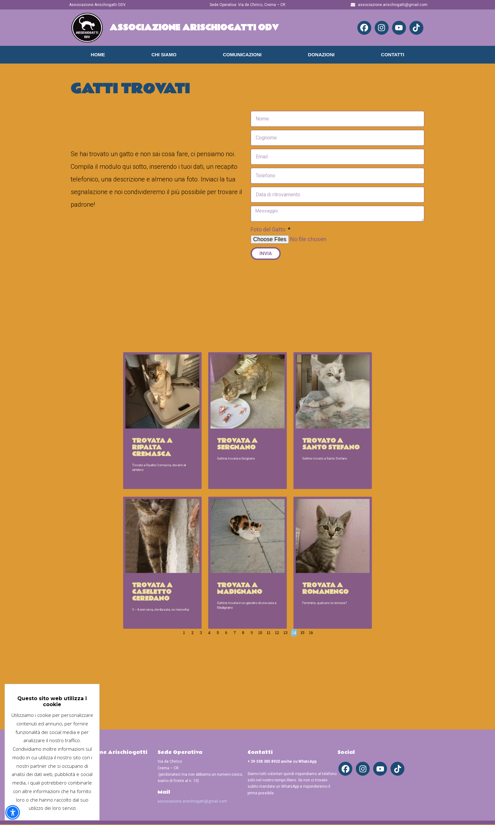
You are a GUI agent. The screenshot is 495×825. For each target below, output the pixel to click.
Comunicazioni (242, 54)
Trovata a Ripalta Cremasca (202, 473)
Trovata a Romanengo (285, 540)
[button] (12, 812)
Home (98, 54)
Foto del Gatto (269, 229)
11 (258, 561)
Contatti (392, 54)
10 (254, 561)
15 (274, 561)
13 (266, 561)
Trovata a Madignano (243, 540)
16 (278, 561)
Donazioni (321, 54)
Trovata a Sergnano (242, 471)
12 (262, 561)
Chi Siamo (164, 54)
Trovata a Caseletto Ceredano (202, 542)
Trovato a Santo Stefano (287, 471)
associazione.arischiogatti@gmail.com (192, 802)
